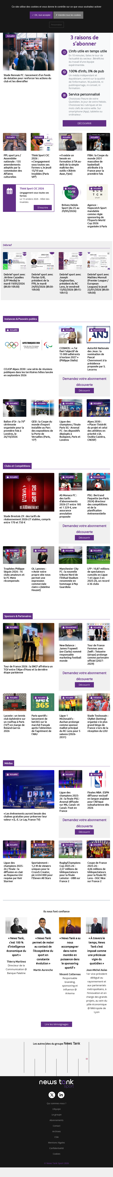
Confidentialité (56, 1148)
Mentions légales (56, 1142)
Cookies (56, 1154)
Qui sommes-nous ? (56, 1103)
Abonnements (56, 1120)
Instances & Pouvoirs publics (20, 318)
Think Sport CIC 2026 (32, 188)
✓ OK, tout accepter (41, 15)
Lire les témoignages (56, 1024)
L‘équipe (57, 1109)
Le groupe (57, 1114)
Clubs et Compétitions (17, 465)
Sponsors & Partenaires (17, 616)
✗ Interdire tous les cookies (68, 15)
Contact (56, 1126)
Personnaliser (56, 25)
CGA (56, 1137)
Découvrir (84, 123)
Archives (56, 1131)
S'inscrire (43, 207)
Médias (8, 763)
